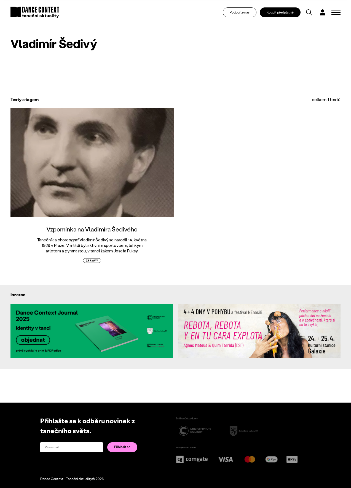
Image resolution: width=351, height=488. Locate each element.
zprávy (92, 260)
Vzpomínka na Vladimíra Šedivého (92, 229)
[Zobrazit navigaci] (336, 13)
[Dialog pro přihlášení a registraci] (323, 13)
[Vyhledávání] (309, 13)
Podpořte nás (240, 12)
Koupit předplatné (280, 12)
